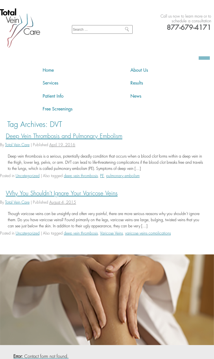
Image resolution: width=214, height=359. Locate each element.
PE (102, 176)
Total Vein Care (17, 145)
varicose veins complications (148, 233)
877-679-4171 (189, 27)
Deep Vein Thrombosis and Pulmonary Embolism (64, 136)
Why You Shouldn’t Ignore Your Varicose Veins (62, 193)
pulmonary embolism (123, 176)
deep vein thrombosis (81, 176)
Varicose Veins (111, 233)
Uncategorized (28, 176)
